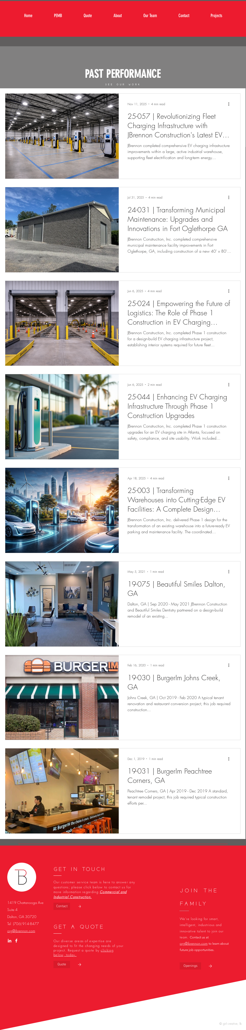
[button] (190, 966)
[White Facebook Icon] (16, 940)
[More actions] (230, 104)
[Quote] (61, 964)
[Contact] (61, 906)
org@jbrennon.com (21, 930)
